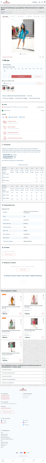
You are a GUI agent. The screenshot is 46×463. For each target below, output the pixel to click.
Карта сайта (3, 445)
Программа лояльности (13, 132)
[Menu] (1, 2)
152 (41, 68)
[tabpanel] (23, 36)
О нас (2, 432)
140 (33, 68)
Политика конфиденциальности (15, 137)
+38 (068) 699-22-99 (5, 398)
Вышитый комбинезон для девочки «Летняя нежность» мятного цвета (11, 354)
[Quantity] (6, 76)
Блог (2, 440)
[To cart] (20, 314)
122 (22, 68)
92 (4, 68)
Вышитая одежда (6, 5)
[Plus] (9, 76)
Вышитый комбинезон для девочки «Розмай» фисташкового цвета (11, 331)
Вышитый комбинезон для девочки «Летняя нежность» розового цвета (33, 330)
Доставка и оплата (12, 121)
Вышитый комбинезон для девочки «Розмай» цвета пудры (33, 306)
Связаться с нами (4, 443)
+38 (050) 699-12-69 (5, 395)
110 (15, 68)
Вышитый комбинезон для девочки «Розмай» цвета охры (11, 307)
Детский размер (7, 64)
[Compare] (20, 300)
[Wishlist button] (40, 57)
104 (11, 68)
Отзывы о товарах (4, 442)
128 (26, 68)
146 (37, 68)
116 (18, 68)
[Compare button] (43, 57)
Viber (25, 422)
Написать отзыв (9, 254)
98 (7, 68)
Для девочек (13, 5)
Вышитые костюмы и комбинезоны (24, 5)
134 (30, 68)
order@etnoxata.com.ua (6, 408)
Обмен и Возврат (11, 126)
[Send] (40, 83)
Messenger (26, 424)
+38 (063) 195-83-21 (5, 397)
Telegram (25, 420)
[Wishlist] (20, 298)
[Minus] (4, 76)
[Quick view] (20, 296)
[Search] (42, 2)
